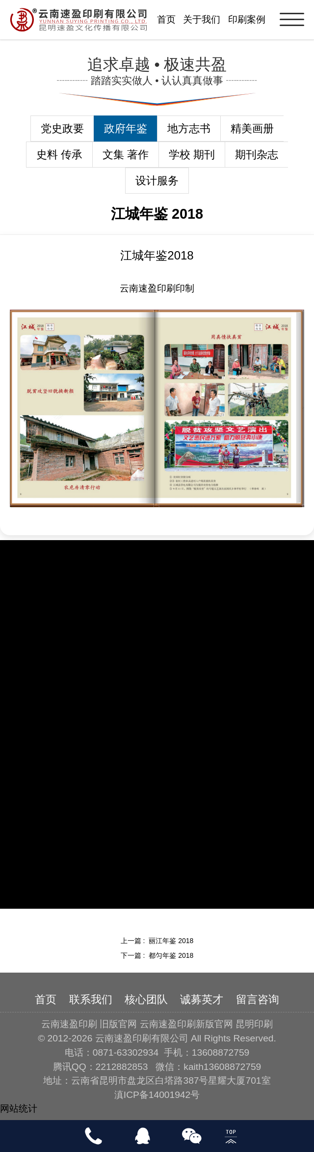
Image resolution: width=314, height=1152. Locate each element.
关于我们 (201, 19)
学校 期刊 (192, 154)
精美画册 (252, 128)
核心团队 (146, 999)
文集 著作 (126, 154)
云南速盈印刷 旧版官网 (89, 1024)
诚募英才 (201, 999)
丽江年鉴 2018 (171, 941)
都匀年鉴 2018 (171, 955)
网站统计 (18, 1108)
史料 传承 (59, 154)
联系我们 (90, 999)
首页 (166, 19)
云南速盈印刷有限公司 (141, 1038)
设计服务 (157, 180)
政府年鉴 (125, 128)
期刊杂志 (256, 154)
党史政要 (62, 128)
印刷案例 (246, 19)
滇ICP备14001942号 (157, 1095)
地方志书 (188, 128)
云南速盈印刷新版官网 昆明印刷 (206, 1024)
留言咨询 (257, 999)
